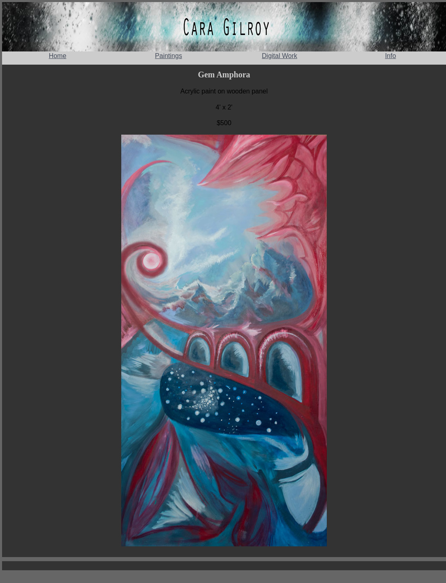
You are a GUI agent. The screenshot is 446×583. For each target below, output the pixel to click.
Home (58, 55)
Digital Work (279, 55)
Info (390, 55)
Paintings (168, 55)
